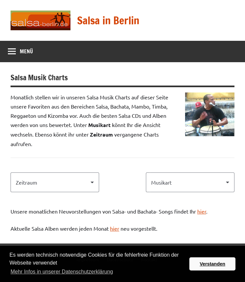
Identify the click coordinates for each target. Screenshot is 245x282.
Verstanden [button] (212, 264)
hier (201, 211)
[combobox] (55, 182)
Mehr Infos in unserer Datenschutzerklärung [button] (62, 271)
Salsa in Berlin (108, 20)
